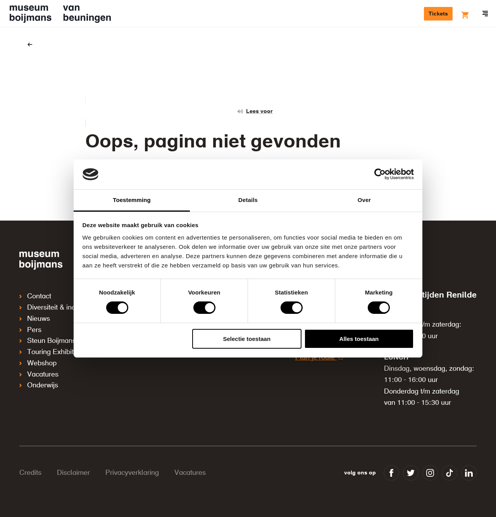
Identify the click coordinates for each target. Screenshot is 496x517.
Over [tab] (364, 200)
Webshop (38, 361)
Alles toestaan (359, 339)
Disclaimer (73, 472)
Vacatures (39, 372)
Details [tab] (248, 200)
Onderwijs (38, 383)
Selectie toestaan (247, 339)
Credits (30, 472)
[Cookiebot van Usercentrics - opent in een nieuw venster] (380, 174)
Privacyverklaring (132, 472)
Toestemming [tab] (132, 200)
